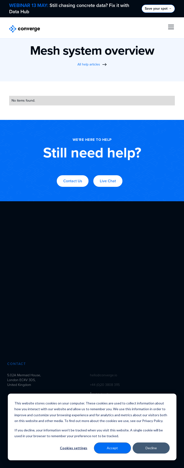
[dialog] (92, 427)
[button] (170, 27)
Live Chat (108, 181)
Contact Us (72, 181)
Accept (112, 448)
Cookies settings (73, 448)
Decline (151, 448)
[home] (24, 28)
